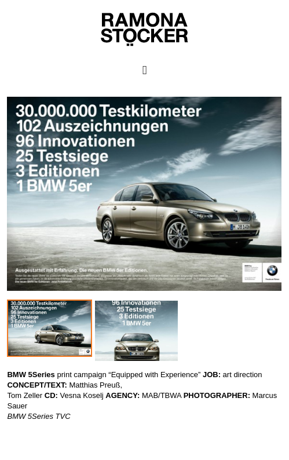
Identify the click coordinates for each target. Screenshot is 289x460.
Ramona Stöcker (28, 426)
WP (6, 437)
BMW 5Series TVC (38, 416)
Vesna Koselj (82, 395)
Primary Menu (144, 70)
